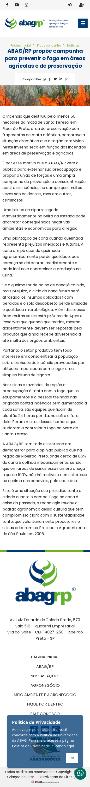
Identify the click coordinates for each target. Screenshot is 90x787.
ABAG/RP (45, 666)
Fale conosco (45, 714)
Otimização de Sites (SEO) (60, 776)
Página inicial (45, 657)
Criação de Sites (21, 776)
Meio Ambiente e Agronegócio (45, 695)
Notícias (73, 45)
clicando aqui (63, 745)
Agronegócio (45, 685)
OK (72, 758)
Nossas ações (45, 676)
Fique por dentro (49, 45)
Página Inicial (21, 45)
